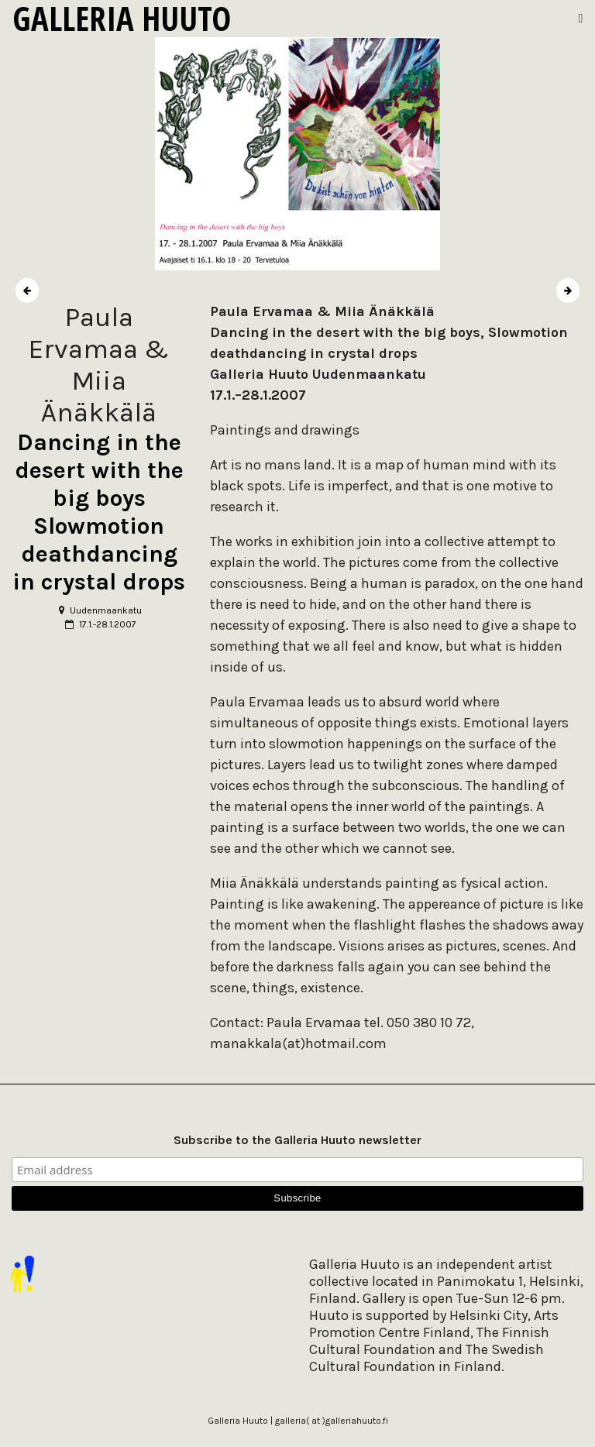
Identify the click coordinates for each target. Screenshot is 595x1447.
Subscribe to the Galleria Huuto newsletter (297, 1140)
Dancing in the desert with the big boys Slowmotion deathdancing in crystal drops (98, 512)
